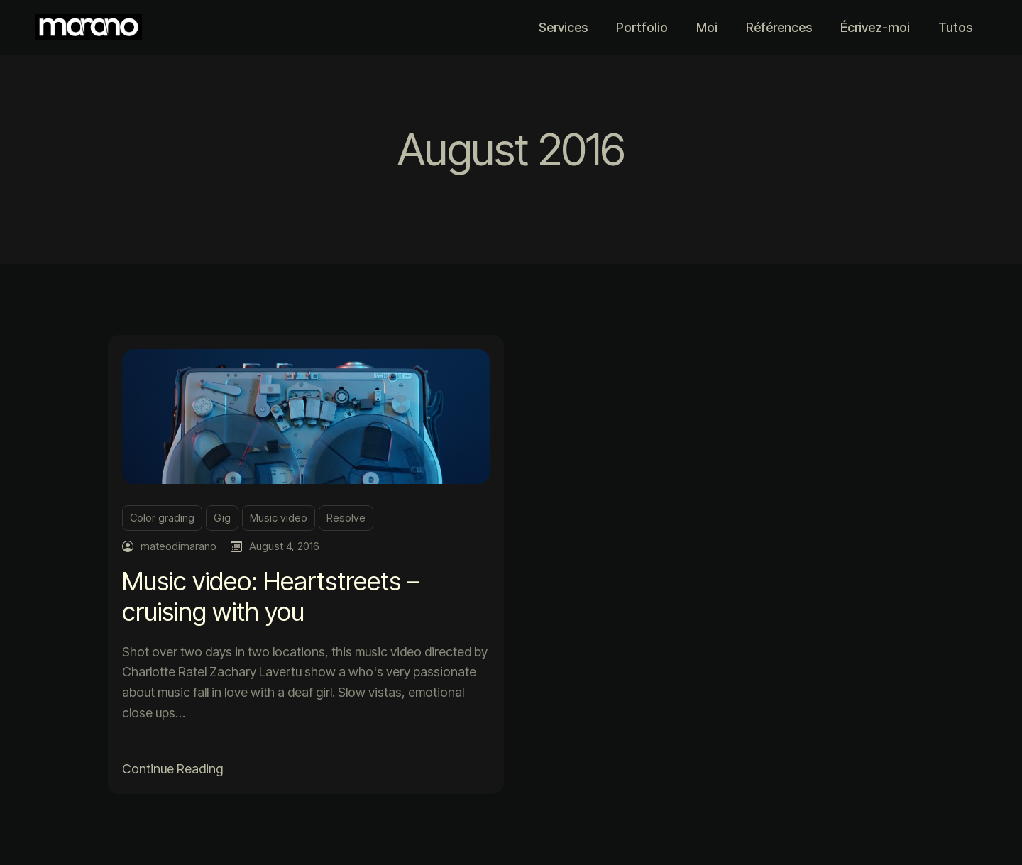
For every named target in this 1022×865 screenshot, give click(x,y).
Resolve (346, 517)
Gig (222, 517)
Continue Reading (172, 768)
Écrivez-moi (875, 27)
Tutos (955, 27)
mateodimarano (178, 546)
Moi (707, 27)
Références (779, 27)
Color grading (162, 517)
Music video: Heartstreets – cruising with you (270, 596)
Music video (278, 517)
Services (563, 27)
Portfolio (642, 27)
